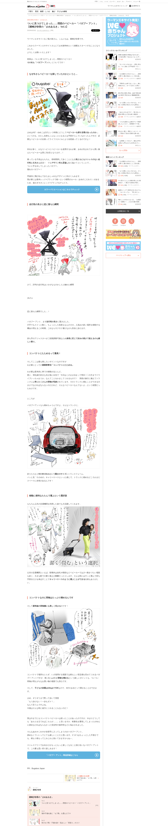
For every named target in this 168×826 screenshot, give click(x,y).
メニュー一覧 (136, 1)
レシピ (106, 1)
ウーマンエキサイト (43, 30)
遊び (53, 11)
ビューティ (113, 1)
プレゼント (129, 1)
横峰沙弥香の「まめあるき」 (39, 20)
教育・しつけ (45, 11)
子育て (96, 1)
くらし (101, 1)
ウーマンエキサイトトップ (117, 6)
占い (123, 1)
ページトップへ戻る (123, 255)
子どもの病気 (62, 11)
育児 (36, 11)
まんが (119, 1)
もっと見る (123, 150)
